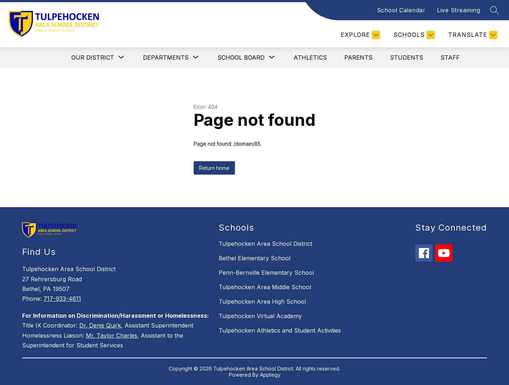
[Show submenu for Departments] (166, 57)
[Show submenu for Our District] (92, 57)
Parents (358, 57)
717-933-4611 (62, 298)
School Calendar (401, 10)
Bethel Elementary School (254, 258)
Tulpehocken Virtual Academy (260, 316)
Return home (214, 168)
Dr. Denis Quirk (100, 325)
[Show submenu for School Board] (241, 57)
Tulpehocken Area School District (265, 243)
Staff (450, 57)
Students (406, 57)
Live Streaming (458, 10)
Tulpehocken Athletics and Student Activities (280, 330)
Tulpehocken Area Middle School (265, 287)
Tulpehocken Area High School (262, 301)
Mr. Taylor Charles (111, 335)
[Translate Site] (471, 34)
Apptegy (270, 375)
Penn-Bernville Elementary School (266, 272)
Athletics (310, 57)
